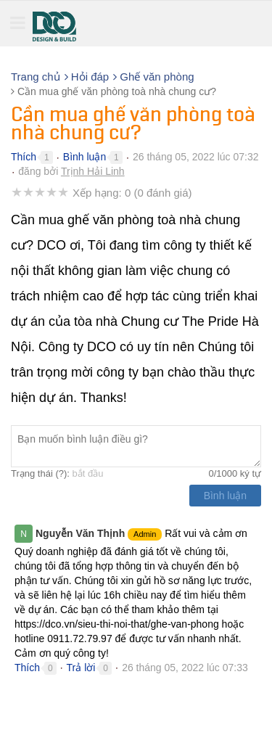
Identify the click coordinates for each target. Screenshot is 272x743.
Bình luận (84, 157)
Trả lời (81, 667)
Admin (144, 534)
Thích (23, 157)
